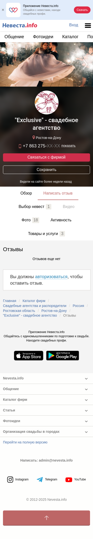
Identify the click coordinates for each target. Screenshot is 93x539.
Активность (61, 220)
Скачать (82, 10)
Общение (14, 36)
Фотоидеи (43, 36)
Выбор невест (35, 206)
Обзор (26, 193)
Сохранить (47, 170)
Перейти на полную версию (25, 442)
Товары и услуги (46, 233)
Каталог (70, 36)
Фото (30, 220)
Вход (73, 25)
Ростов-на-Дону (46, 137)
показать (69, 146)
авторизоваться (51, 276)
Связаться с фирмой (46, 157)
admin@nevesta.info (56, 460)
